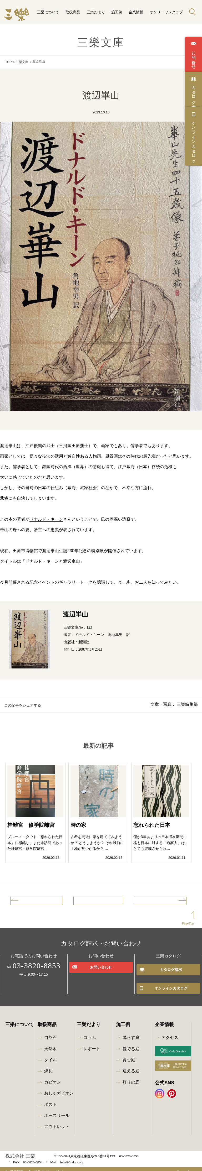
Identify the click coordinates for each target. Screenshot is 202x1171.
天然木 (50, 1043)
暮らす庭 (131, 1032)
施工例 (116, 12)
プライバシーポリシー (59, 1166)
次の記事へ (167, 901)
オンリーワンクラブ (166, 12)
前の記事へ (30, 901)
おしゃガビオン (59, 1087)
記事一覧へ (98, 901)
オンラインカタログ (193, 139)
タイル (50, 1054)
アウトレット (56, 1121)
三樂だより (96, 12)
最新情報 (21, 1166)
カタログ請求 (193, 92)
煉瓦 (48, 1065)
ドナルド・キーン (46, 518)
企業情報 (136, 12)
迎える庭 (131, 1065)
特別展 (97, 549)
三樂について (48, 12)
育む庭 (129, 1054)
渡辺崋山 (8, 444)
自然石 (50, 1032)
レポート (91, 1043)
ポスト (50, 1099)
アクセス (169, 1032)
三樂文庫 (22, 61)
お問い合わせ (193, 57)
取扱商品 (72, 12)
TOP (8, 61)
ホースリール (56, 1110)
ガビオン (52, 1076)
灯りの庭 (131, 1076)
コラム (89, 1032)
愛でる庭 (131, 1043)
